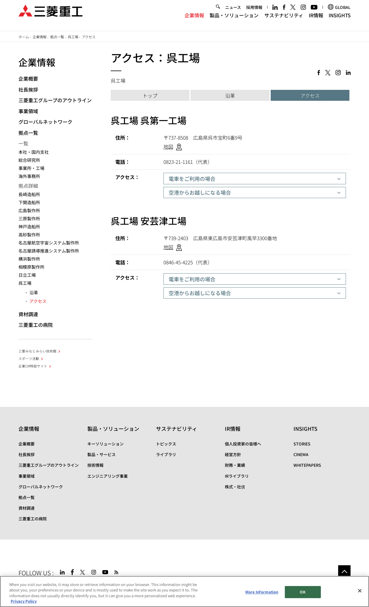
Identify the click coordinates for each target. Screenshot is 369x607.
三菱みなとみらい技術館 (37, 351)
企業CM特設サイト (32, 366)
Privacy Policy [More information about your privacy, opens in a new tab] (24, 601)
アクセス (310, 95)
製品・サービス (101, 454)
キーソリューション (105, 444)
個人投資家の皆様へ (243, 444)
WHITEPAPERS (307, 465)
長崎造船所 (29, 194)
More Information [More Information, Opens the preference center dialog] (261, 592)
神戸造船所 (29, 226)
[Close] (359, 591)
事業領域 (28, 111)
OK (302, 592)
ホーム (23, 36)
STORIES (301, 444)
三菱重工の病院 (35, 324)
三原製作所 (29, 218)
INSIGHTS (340, 19)
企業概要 (28, 78)
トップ (150, 95)
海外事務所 (29, 176)
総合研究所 (29, 160)
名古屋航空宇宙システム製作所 (48, 243)
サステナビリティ (283, 19)
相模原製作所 (31, 267)
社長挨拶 (28, 89)
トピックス (166, 444)
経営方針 (233, 454)
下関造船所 (29, 202)
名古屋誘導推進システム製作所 (48, 251)
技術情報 (95, 465)
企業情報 (194, 19)
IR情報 (316, 19)
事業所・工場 (31, 168)
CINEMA (300, 454)
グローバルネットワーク (45, 121)
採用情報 (254, 12)
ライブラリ (166, 454)
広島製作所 (29, 210)
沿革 (230, 95)
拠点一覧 (57, 36)
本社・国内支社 (33, 152)
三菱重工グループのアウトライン (55, 100)
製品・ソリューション (234, 19)
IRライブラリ (237, 476)
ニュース (233, 12)
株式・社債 (235, 487)
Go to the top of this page (344, 571)
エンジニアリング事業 (107, 476)
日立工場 (27, 275)
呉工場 (73, 36)
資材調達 (28, 314)
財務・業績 (235, 465)
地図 (168, 146)
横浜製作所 (29, 259)
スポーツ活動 (28, 358)
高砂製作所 (29, 235)
